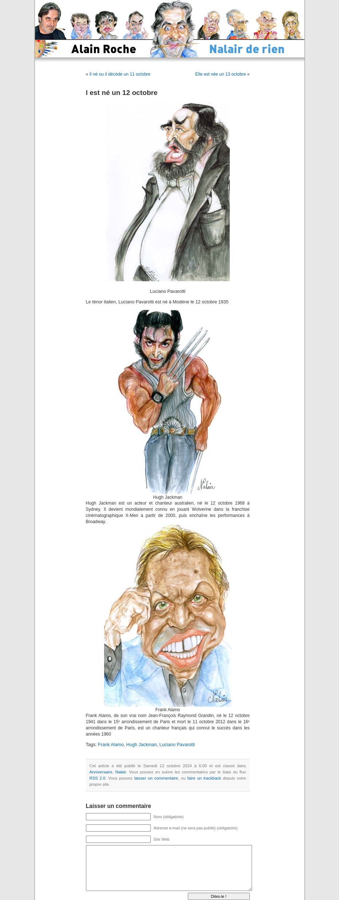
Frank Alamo (111, 744)
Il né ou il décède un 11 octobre (120, 74)
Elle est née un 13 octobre (220, 74)
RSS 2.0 (98, 778)
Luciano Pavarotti (177, 744)
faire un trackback (204, 778)
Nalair (120, 772)
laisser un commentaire (156, 778)
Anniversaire (101, 772)
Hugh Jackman (141, 744)
